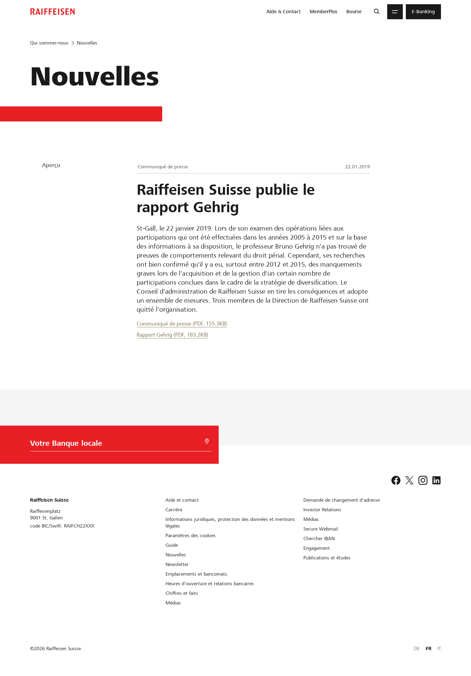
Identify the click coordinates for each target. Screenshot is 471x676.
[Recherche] (376, 11)
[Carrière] (174, 509)
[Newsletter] (177, 564)
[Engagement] (316, 548)
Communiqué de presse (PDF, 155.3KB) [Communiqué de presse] (182, 323)
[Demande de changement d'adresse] (341, 500)
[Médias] (173, 603)
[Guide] (172, 545)
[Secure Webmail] (320, 529)
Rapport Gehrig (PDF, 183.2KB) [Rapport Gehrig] (172, 335)
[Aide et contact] (182, 500)
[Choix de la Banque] (119, 444)
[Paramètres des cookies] (191, 535)
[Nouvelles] (176, 555)
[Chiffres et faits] (182, 593)
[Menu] (395, 11)
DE (417, 648)
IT (439, 648)
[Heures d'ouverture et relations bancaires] (210, 583)
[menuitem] (283, 11)
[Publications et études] (327, 558)
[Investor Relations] (322, 509)
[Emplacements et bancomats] (196, 574)
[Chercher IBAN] (319, 538)
